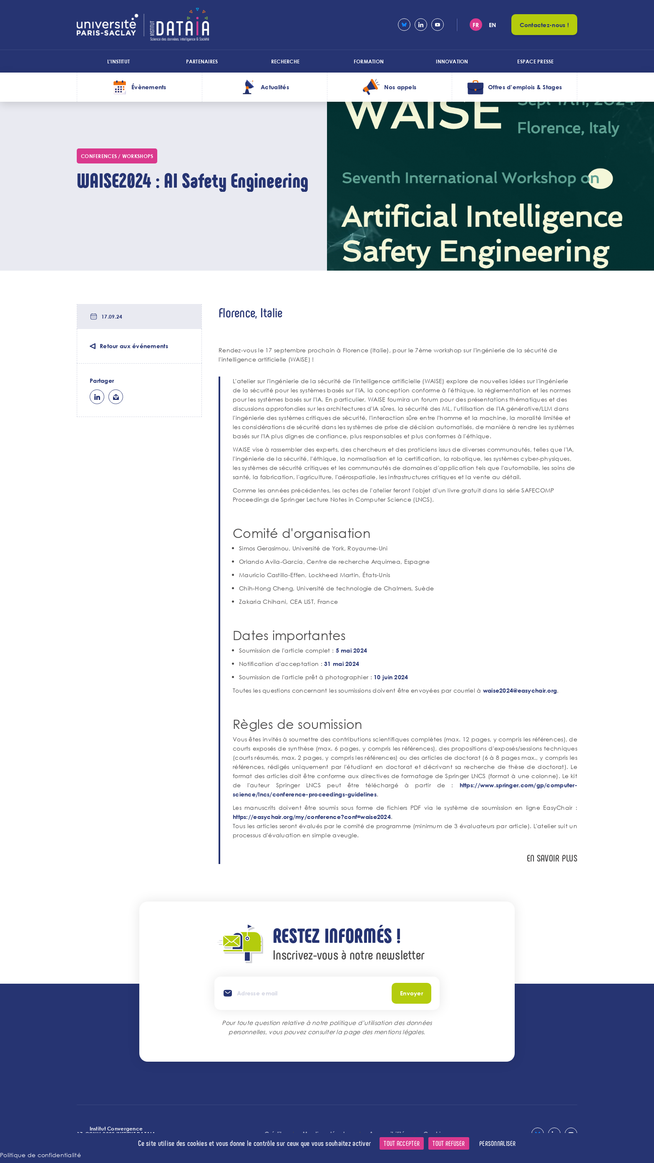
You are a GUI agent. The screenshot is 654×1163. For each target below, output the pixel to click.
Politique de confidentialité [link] (40, 1155)
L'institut (118, 61)
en (492, 24)
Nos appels (400, 86)
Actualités (275, 86)
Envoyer (411, 993)
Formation (369, 61)
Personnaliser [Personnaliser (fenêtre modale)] (497, 1143)
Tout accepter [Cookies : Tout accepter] (402, 1143)
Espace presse (535, 61)
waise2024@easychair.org (520, 690)
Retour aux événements (134, 345)
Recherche (285, 61)
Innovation (452, 61)
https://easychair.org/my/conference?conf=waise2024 (312, 816)
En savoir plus (552, 858)
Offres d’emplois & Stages (525, 86)
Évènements (148, 86)
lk (97, 396)
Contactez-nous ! (544, 24)
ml (115, 396)
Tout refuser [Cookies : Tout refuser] (449, 1143)
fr (476, 24)
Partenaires (202, 61)
